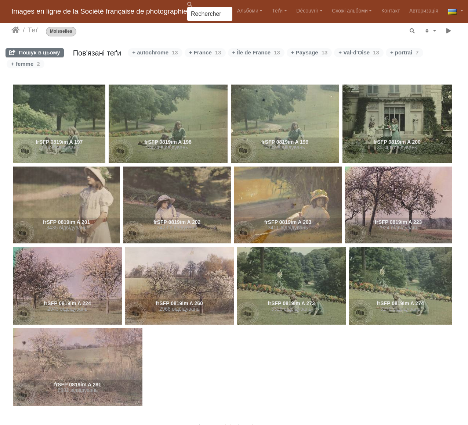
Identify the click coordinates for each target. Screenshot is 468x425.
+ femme (25, 64)
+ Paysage (309, 52)
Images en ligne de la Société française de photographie (99, 11)
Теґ (33, 30)
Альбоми (247, 11)
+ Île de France (256, 52)
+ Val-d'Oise (358, 52)
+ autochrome (155, 52)
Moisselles (61, 31)
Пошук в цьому (34, 52)
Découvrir (307, 11)
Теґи (277, 11)
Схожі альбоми (349, 11)
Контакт (390, 11)
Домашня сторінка (15, 30)
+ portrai (404, 52)
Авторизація (423, 11)
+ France (205, 52)
